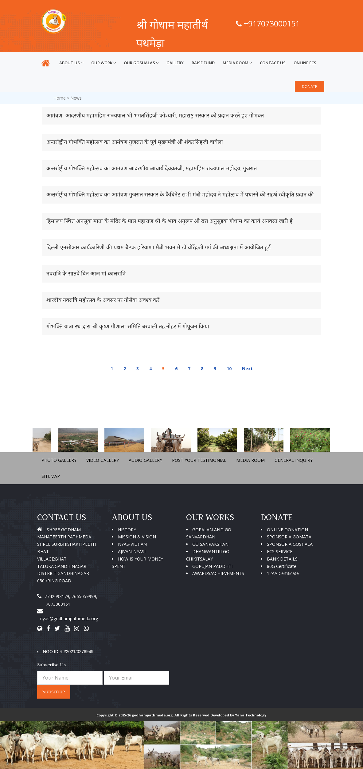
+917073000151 (268, 23)
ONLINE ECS (305, 62)
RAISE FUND (203, 62)
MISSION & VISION (137, 537)
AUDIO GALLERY (145, 460)
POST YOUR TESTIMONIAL (199, 460)
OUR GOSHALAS (141, 62)
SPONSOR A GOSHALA (290, 544)
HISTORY (127, 530)
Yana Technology (250, 715)
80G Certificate (281, 566)
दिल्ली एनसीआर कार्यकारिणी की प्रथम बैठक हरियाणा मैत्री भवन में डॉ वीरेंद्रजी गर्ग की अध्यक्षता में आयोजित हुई (158, 247)
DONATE (309, 86)
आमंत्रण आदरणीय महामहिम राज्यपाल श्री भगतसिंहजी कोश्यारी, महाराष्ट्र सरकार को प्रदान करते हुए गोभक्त (155, 116)
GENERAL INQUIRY (294, 460)
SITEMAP (50, 476)
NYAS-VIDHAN (132, 544)
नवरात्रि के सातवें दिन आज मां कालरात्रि (86, 274)
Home (59, 98)
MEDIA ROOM (237, 62)
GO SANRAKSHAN (210, 544)
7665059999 (84, 596)
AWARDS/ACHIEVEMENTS (218, 573)
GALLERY (175, 62)
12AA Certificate (283, 573)
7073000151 (58, 604)
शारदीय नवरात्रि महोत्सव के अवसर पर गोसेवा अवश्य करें (102, 300)
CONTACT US (273, 62)
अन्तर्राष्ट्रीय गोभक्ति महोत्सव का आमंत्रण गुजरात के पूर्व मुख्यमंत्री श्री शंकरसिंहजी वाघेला (134, 142)
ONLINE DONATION (287, 530)
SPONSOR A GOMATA (289, 537)
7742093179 (57, 596)
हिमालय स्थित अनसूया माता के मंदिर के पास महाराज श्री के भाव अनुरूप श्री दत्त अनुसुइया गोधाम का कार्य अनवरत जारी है (169, 221)
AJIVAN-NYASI (132, 551)
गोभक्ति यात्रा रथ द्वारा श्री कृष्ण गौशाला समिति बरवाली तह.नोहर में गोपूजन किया (127, 326)
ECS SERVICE (279, 551)
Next (247, 368)
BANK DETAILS (282, 559)
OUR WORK (103, 62)
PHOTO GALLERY (58, 460)
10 (229, 368)
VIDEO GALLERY (102, 460)
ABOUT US (71, 62)
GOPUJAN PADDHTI (212, 566)
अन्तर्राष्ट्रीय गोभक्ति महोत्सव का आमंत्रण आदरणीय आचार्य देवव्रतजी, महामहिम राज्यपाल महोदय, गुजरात (151, 168)
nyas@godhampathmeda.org (69, 618)
